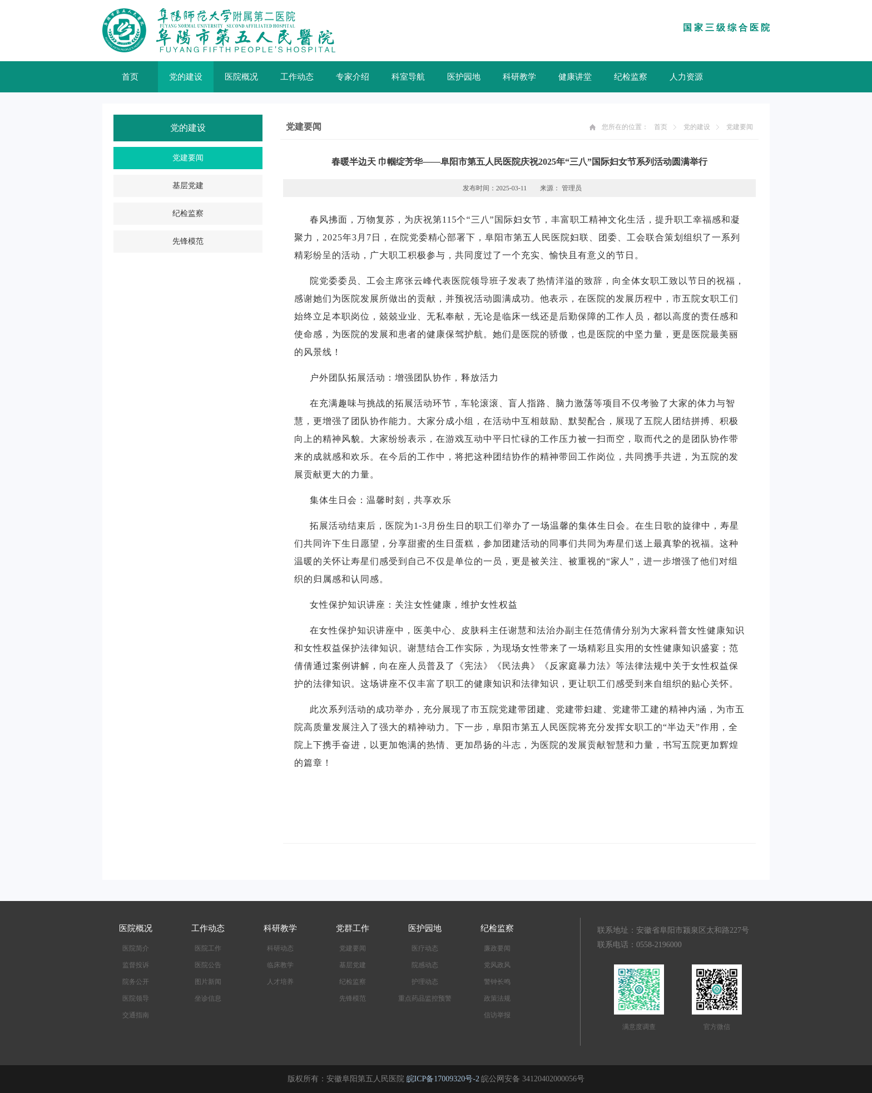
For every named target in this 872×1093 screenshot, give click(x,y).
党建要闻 (188, 158)
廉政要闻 (497, 948)
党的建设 (185, 76)
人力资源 (686, 76)
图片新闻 (208, 982)
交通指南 (135, 1015)
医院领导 (135, 998)
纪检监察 (630, 76)
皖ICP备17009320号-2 (443, 1079)
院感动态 (425, 965)
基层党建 (188, 185)
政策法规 (497, 998)
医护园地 (463, 76)
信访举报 (497, 1015)
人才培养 (280, 982)
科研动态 (280, 948)
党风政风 (497, 965)
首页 (130, 76)
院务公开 (135, 982)
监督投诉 (135, 965)
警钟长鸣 (497, 982)
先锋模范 (188, 241)
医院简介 (135, 948)
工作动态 (297, 76)
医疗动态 (425, 948)
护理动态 (425, 982)
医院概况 (241, 76)
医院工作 (208, 948)
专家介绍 (352, 76)
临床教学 (280, 965)
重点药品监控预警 (425, 998)
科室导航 (408, 76)
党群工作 (352, 928)
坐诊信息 (208, 998)
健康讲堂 (575, 76)
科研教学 (519, 76)
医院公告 (208, 965)
